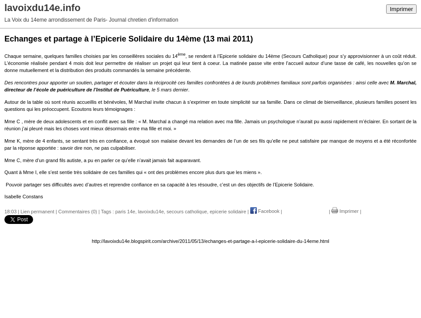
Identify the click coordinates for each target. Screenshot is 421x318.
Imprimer (401, 9)
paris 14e (125, 211)
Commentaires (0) (77, 211)
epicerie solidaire (228, 211)
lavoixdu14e (151, 211)
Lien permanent (37, 211)
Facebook (264, 211)
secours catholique (186, 211)
